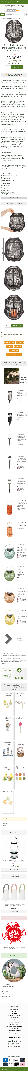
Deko (10, 346)
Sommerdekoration (6, 17)
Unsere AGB (14, 1013)
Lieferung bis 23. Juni (21, 1)
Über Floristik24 (14, 1009)
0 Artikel (4, 1069)
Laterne (18, 346)
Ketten (4, 823)
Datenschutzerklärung (14, 1015)
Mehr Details (14, 198)
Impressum (14, 1011)
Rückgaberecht (14, 1018)
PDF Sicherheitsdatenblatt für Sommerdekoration (13, 336)
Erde (4, 826)
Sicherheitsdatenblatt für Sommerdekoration (12, 334)
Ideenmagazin (6, 996)
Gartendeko (6, 994)
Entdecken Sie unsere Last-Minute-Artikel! (14, 948)
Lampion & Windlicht (15, 17)
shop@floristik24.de (14, 1044)
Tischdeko (5, 991)
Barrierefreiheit (14, 1028)
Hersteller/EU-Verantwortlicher (9, 333)
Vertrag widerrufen (14, 1022)
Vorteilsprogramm (14, 1033)
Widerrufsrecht (14, 1020)
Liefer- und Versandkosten (14, 1030)
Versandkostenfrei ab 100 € (8, 1)
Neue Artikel (15, 876)
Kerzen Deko (6, 984)
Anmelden (22, 7)
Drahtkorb (14, 351)
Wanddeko (5, 989)
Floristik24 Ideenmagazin (14, 1037)
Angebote (14, 832)
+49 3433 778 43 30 (14, 1046)
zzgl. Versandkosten (18, 654)
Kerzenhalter (10, 342)
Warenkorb (14, 7)
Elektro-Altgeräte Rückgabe (14, 1026)
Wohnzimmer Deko (8, 986)
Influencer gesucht (14, 1035)
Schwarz (21, 342)
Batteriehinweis (14, 1024)
